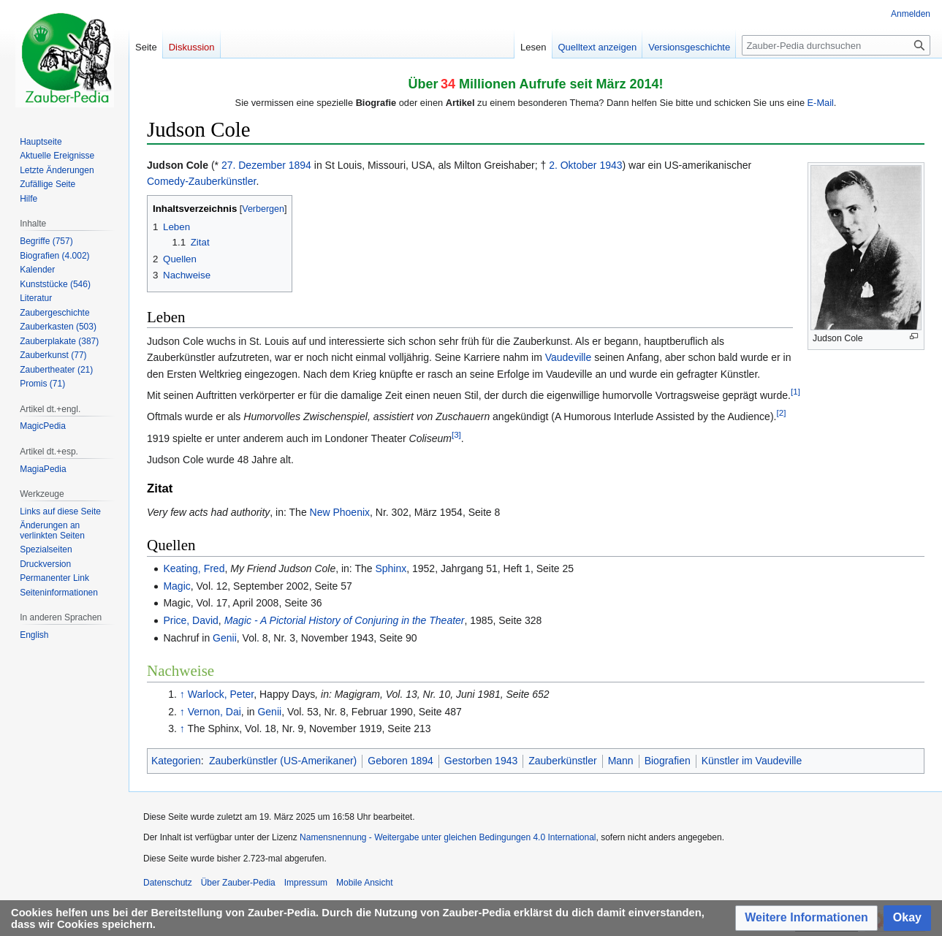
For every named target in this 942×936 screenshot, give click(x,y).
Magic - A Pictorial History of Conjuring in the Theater (344, 620)
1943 (610, 165)
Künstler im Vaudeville (752, 760)
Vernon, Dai (214, 712)
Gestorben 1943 (480, 760)
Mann (621, 760)
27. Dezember (253, 165)
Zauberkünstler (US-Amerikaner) (283, 760)
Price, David (190, 620)
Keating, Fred (193, 568)
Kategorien (176, 760)
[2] (781, 413)
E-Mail (821, 102)
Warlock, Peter (221, 694)
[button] (806, 918)
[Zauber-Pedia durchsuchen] (836, 45)
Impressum (305, 883)
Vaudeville (568, 357)
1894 (300, 165)
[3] (456, 434)
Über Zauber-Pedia (238, 883)
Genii (225, 638)
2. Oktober (572, 165)
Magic (176, 586)
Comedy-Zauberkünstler (201, 181)
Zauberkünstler (562, 760)
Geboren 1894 (400, 760)
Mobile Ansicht (364, 883)
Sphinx (390, 568)
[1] (795, 391)
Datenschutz (167, 883)
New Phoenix (340, 512)
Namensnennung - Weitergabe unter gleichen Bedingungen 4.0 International (448, 837)
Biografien (668, 760)
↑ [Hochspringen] (182, 694)
